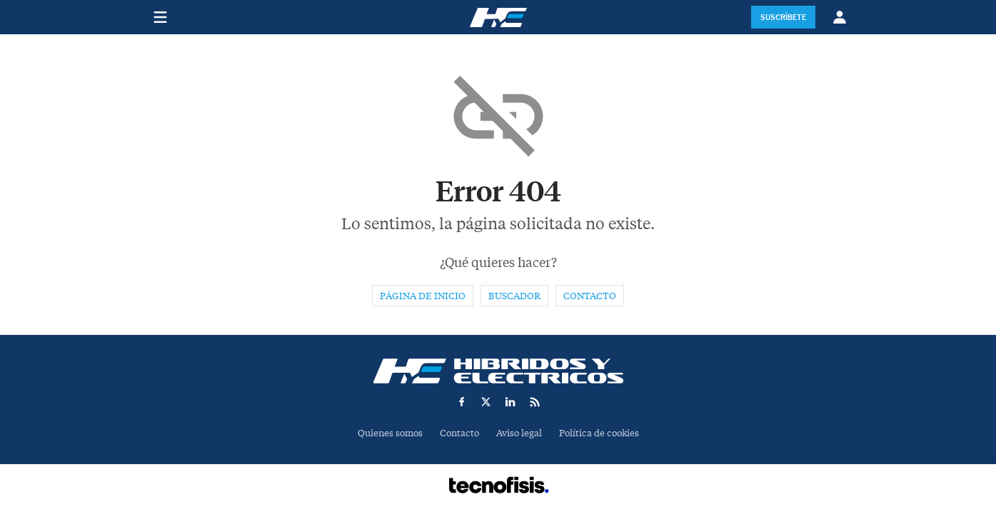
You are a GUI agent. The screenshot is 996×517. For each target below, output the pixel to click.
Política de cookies (599, 433)
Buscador (514, 296)
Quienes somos (390, 433)
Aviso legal (519, 433)
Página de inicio (423, 296)
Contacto (589, 296)
